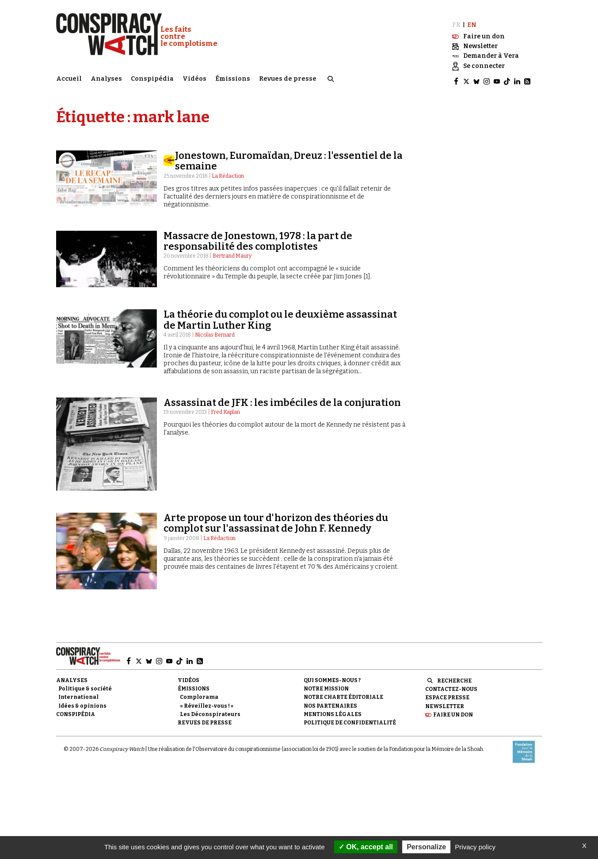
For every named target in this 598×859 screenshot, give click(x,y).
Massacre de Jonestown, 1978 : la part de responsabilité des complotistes (258, 237)
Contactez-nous (451, 685)
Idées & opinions (82, 702)
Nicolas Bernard (215, 331)
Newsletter (444, 702)
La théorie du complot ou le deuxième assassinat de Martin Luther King (280, 316)
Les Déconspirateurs (210, 710)
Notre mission (326, 685)
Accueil (69, 77)
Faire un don (453, 711)
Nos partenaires (330, 702)
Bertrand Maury (232, 252)
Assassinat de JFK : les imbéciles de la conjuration (282, 399)
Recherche (454, 677)
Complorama (199, 693)
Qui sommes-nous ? (332, 676)
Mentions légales (333, 710)
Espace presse (447, 694)
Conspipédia (152, 77)
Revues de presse (287, 77)
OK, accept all (366, 847)
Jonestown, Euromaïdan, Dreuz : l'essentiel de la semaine (289, 157)
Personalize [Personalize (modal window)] (426, 847)
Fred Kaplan (225, 408)
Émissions (232, 77)
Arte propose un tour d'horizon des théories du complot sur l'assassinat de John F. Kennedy (276, 519)
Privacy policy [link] (475, 847)
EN (471, 21)
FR (456, 21)
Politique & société (85, 685)
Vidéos (194, 77)
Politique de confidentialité (350, 719)
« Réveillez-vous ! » (206, 702)
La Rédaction (228, 172)
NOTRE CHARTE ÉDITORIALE (343, 693)
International (78, 693)
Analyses (106, 77)
